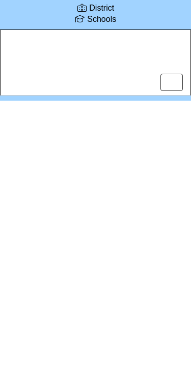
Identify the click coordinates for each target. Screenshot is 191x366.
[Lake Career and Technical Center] (95, 55)
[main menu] (171, 82)
